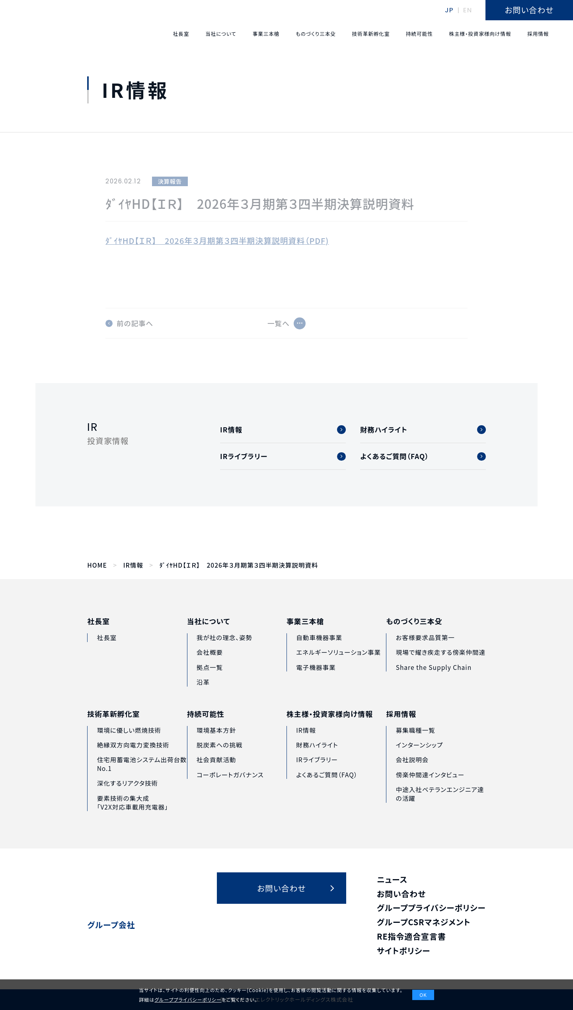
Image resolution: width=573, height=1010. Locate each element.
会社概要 (210, 667)
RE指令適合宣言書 (411, 936)
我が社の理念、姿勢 (224, 652)
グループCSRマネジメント (424, 922)
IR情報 (133, 565)
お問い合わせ (401, 893)
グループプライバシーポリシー (431, 907)
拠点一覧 (210, 681)
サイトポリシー (404, 950)
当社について (208, 636)
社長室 (98, 633)
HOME (97, 565)
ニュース (392, 879)
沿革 (203, 697)
